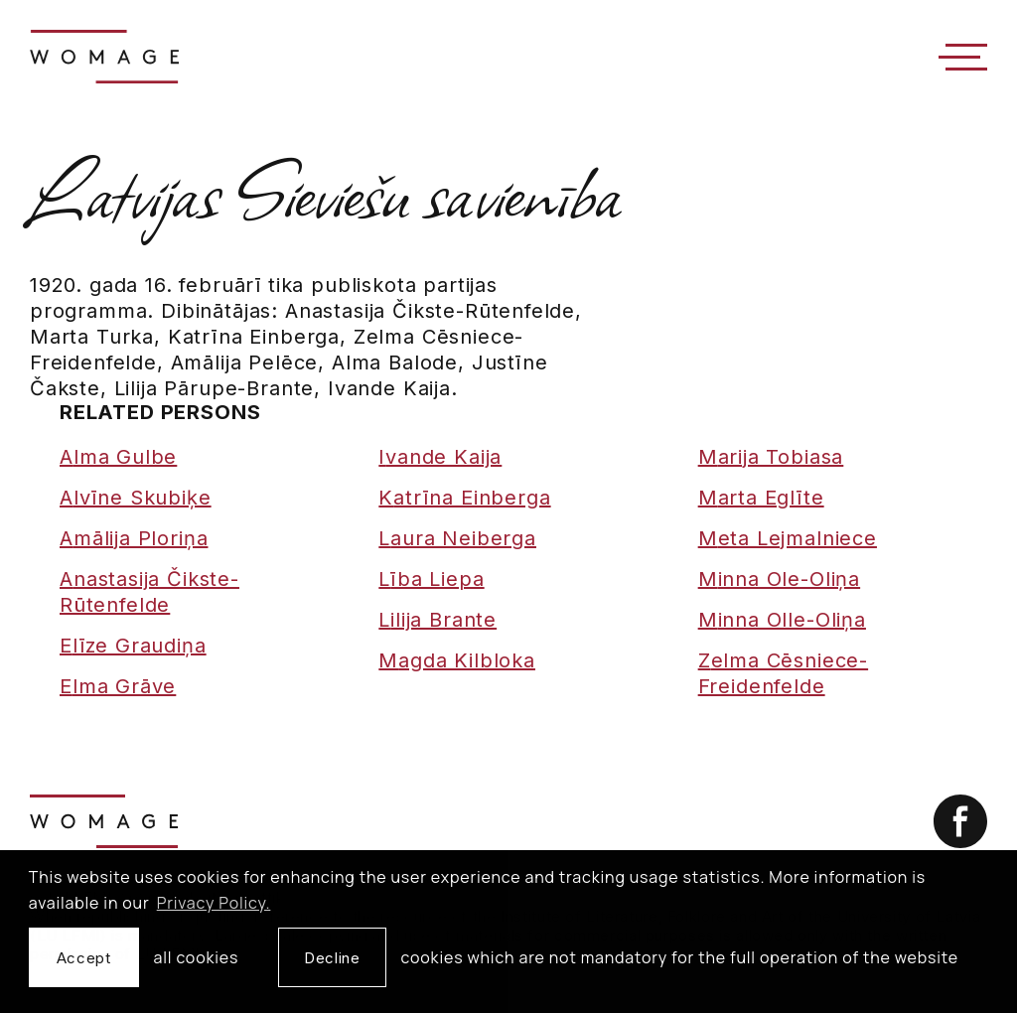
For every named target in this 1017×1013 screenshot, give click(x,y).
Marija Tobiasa (771, 457)
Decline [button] (332, 957)
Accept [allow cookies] (84, 957)
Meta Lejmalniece (787, 538)
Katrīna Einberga (464, 497)
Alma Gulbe (118, 457)
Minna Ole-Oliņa (779, 579)
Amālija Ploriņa (134, 538)
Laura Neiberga (457, 538)
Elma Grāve (118, 686)
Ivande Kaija (440, 457)
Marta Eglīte (761, 497)
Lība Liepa (431, 579)
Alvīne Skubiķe (136, 497)
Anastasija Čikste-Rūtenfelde (149, 592)
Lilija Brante (437, 620)
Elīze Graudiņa (133, 645)
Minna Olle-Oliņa (782, 620)
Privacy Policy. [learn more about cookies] (214, 903)
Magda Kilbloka (456, 660)
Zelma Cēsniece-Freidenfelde (783, 673)
